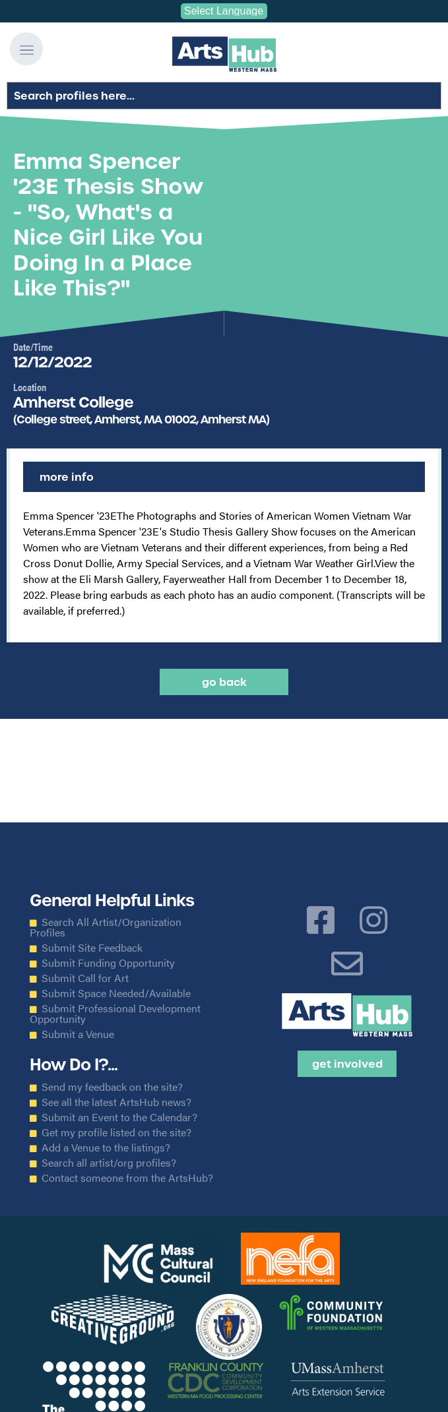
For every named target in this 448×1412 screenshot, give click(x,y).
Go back (224, 682)
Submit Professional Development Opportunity (115, 1013)
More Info (67, 477)
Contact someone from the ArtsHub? (127, 1178)
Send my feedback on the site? (112, 1087)
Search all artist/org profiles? (109, 1162)
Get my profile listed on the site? (116, 1132)
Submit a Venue (78, 1034)
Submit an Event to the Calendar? (119, 1117)
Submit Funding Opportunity (108, 963)
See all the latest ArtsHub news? (116, 1102)
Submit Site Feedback (92, 947)
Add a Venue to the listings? (106, 1147)
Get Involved (347, 1064)
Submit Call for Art (85, 978)
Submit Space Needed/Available (116, 993)
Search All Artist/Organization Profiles (105, 927)
